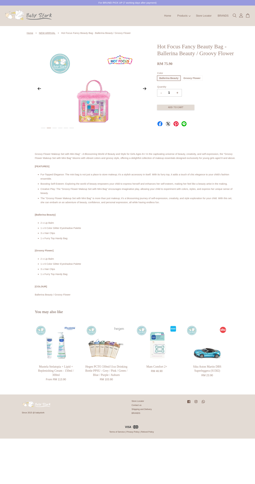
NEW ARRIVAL (47, 33)
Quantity (161, 86)
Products (184, 15)
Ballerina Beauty (168, 78)
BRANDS (223, 15)
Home (167, 15)
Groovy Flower (192, 78)
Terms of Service (117, 432)
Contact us (136, 405)
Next (145, 88)
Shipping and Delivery (142, 409)
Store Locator (204, 15)
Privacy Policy (132, 432)
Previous (39, 88)
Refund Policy (147, 432)
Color (160, 73)
